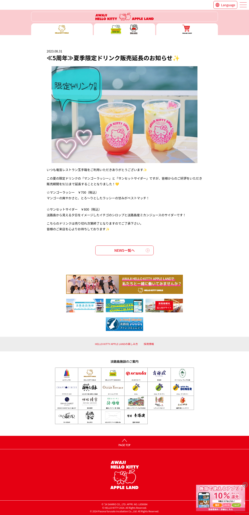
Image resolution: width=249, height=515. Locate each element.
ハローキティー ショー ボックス (124, 29)
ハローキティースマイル (62, 29)
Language (228, 5)
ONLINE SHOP (187, 29)
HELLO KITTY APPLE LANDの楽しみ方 (116, 344)
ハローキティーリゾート (124, 16)
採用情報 (149, 344)
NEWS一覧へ (124, 250)
